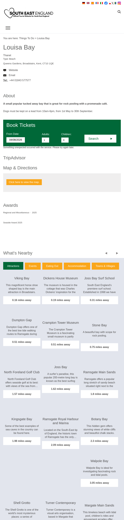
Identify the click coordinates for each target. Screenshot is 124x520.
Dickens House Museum (60, 278)
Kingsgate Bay (21, 419)
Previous (106, 253)
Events (33, 266)
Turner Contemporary (60, 503)
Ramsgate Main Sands (99, 372)
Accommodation (77, 266)
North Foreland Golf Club (21, 372)
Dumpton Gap (22, 320)
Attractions (13, 266)
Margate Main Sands (99, 505)
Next (117, 253)
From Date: (12, 134)
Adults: (46, 134)
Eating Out (52, 266)
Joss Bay (60, 367)
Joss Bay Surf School (99, 278)
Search (93, 138)
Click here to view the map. (24, 182)
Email (12, 75)
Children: (66, 134)
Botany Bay (99, 419)
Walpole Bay (99, 461)
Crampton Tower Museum (60, 322)
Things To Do (26, 38)
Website (13, 70)
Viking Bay (21, 278)
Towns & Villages (105, 266)
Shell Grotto (21, 503)
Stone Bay (99, 325)
